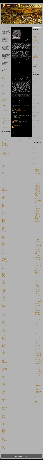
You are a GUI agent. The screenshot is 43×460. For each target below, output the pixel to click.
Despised (3, 233)
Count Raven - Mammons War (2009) (37, 251)
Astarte (3, 182)
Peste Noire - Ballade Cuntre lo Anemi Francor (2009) (38, 183)
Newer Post (14, 138)
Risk (2, 385)
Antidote (3, 172)
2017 (33, 80)
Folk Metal (34, 37)
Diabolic (3, 237)
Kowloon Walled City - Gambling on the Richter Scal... (38, 174)
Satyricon (3, 392)
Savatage (3, 393)
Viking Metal (35, 64)
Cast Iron (3, 202)
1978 (33, 131)
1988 (33, 117)
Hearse (3, 275)
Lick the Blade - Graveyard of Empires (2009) (37, 196)
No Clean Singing (4, 154)
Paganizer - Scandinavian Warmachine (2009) (38, 293)
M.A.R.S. (3, 323)
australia (17, 110)
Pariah (2, 367)
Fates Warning (4, 258)
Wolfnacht (3, 438)
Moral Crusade (4, 338)
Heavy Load (3, 276)
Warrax (3, 432)
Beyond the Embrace (4, 190)
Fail (33, 71)
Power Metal (35, 56)
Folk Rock (34, 38)
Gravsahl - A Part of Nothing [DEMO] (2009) (37, 206)
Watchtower (3, 433)
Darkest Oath (3, 218)
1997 (33, 105)
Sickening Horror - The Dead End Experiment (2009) (38, 299)
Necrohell (3, 345)
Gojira (2, 267)
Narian (4, 118)
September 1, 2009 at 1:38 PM (18, 122)
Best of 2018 (3, 82)
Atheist (3, 183)
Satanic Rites (3, 391)
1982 (33, 124)
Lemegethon (3, 312)
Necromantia (3, 346)
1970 (33, 140)
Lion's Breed (3, 319)
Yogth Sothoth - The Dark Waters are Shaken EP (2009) (37, 315)
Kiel (3, 115)
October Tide (3, 359)
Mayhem (3, 328)
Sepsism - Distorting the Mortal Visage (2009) (37, 310)
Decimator (3, 226)
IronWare (3, 293)
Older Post (29, 138)
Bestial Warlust (4, 189)
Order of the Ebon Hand (5, 363)
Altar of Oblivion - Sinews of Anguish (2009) (38, 364)
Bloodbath (3, 194)
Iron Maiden (3, 292)
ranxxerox (4, 128)
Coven (2, 207)
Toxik (2, 416)
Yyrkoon (3, 445)
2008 (33, 90)
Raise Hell (3, 378)
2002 (33, 97)
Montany (3, 337)
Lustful (2, 322)
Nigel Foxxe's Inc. (4, 351)
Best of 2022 (3, 79)
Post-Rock (34, 55)
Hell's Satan (4, 113)
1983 (33, 123)
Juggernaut (3, 299)
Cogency (3, 205)
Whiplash (3, 434)
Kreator (3, 308)
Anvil (2, 173)
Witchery (3, 437)
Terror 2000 (3, 410)
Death (2, 223)
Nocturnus (3, 354)
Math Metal (34, 48)
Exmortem (3, 254)
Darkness (3, 219)
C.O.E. (2, 204)
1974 (33, 135)
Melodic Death (35, 49)
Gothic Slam (3, 269)
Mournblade (3, 340)
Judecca (3, 298)
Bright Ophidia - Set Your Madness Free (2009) (38, 213)
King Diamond (4, 304)
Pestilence (3, 370)
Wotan (2, 439)
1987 (33, 118)
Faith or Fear (3, 257)
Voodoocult (3, 430)
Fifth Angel (3, 260)
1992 (33, 110)
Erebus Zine (3, 146)
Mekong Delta (4, 332)
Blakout (4, 105)
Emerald (3, 241)
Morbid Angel (3, 339)
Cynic (2, 214)
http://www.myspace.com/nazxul (17, 108)
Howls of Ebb (3, 100)
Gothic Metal (35, 40)
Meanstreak (3, 330)
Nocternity (3, 352)
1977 (33, 132)
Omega (3, 360)
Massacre (3, 329)
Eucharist (3, 249)
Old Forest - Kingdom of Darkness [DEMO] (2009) (38, 280)
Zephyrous (3, 448)
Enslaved (3, 245)
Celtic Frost (3, 203)
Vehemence (3, 424)
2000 (33, 99)
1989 (33, 116)
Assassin (3, 181)
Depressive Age (4, 231)
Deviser (3, 235)
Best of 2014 (3, 86)
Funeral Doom (35, 39)
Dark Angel (3, 220)
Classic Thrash (4, 143)
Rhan (3, 119)
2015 (33, 82)
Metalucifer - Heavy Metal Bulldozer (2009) (37, 260)
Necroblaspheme (4, 344)
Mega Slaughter (4, 331)
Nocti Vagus (3, 353)
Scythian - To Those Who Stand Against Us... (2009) (38, 203)
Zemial (3, 447)
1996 (33, 106)
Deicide (3, 230)
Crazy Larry (4, 106)
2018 (33, 79)
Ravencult (3, 379)
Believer (3, 188)
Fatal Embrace (4, 259)
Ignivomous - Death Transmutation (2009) (37, 340)
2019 (35, 152)
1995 (33, 107)
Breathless (3, 198)
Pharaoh (3, 371)
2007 (33, 91)
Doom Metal (35, 35)
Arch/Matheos (4, 175)
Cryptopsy (3, 212)
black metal (19, 110)
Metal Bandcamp (4, 152)
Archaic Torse (3, 176)
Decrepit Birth (3, 227)
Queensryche (3, 374)
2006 (33, 92)
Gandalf (3, 264)
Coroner (3, 206)
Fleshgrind (3, 262)
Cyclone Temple (4, 213)
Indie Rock (34, 45)
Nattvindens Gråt (4, 343)
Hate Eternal (3, 273)
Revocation (3, 383)
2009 (14, 110)
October (36, 168)
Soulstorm (3, 401)
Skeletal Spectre (4, 399)
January (36, 402)
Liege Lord (3, 315)
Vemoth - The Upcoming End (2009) (37, 306)
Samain (3, 390)
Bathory (3, 186)
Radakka (3, 377)
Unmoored (3, 418)
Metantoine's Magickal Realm (6, 153)
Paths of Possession (4, 369)
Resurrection (3, 382)
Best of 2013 (3, 87)
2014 (33, 83)
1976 (33, 133)
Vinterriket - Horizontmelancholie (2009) (38, 322)
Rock (3, 122)
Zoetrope (3, 449)
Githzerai (4, 109)
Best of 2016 (3, 84)
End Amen (3, 244)
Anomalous (3, 171)
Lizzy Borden (3, 321)
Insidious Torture (4, 289)
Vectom (3, 423)
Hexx (2, 281)
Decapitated (3, 225)
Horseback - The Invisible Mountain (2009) (38, 343)
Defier (2, 229)
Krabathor (3, 307)
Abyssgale (3, 165)
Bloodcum (3, 195)
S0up (3, 123)
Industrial (34, 46)
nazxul (25, 110)
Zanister (3, 446)
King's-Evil (3, 305)
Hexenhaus (3, 280)
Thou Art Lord (3, 413)
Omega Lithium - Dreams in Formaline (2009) (37, 219)
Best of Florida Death (4, 95)
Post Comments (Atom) (19, 140)
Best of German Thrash (5, 94)
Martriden (3, 327)
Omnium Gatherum (4, 362)
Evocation (3, 251)
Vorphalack (3, 431)
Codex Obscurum (4, 144)
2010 (33, 88)
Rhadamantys (3, 384)
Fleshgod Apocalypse (4, 261)
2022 (35, 148)
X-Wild (2, 441)
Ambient (34, 30)
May (35, 397)
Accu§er (3, 168)
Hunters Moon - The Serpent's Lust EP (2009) (37, 273)
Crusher (3, 211)
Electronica (34, 36)
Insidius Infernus (4, 290)
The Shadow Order (4, 397)
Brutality (3, 199)
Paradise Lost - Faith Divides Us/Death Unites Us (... (37, 186)
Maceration (3, 324)
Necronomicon (4, 347)
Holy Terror (3, 283)
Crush (2, 210)
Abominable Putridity (4, 164)
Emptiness (3, 243)
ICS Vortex (3, 285)
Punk (34, 58)
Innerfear (3, 288)
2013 (35, 159)
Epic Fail (34, 72)
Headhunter (3, 274)
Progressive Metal (35, 57)
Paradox (3, 366)
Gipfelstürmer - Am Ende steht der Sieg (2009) (38, 171)
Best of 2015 (3, 85)
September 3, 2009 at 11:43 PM (18, 133)
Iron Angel (3, 291)
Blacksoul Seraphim (4, 99)
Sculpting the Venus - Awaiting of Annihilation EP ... (37, 369)
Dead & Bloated (4, 222)
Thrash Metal (35, 63)
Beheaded (3, 187)
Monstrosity (3, 336)
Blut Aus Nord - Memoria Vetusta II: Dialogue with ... (38, 392)
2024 (35, 146)
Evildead (3, 250)
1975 (33, 134)
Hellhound (3, 277)
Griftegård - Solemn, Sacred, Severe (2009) (37, 222)
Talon (2, 405)
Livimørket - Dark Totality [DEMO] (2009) (37, 283)
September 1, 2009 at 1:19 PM (18, 117)
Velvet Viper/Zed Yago (5, 426)
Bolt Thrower (3, 196)
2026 (35, 143)
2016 (33, 81)
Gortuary (3, 268)
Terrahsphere (3, 409)
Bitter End (3, 191)
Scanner (3, 394)
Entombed (3, 246)
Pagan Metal (35, 54)
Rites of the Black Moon (5, 155)
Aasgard (3, 163)
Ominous (3, 361)
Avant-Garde (35, 31)
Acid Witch (3, 167)
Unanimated (3, 417)
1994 (33, 108)
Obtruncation (3, 358)
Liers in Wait (3, 316)
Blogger (26, 456)
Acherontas (3, 166)
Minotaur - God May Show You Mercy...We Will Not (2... (38, 296)
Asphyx (3, 179)
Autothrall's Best (4, 93)
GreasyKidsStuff (5, 110)
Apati (2, 174)
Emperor (3, 242)
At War (3, 180)
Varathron (3, 422)
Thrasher (3, 414)
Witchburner (3, 436)
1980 (33, 126)
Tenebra (3, 408)
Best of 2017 (3, 83)
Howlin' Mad (3, 284)
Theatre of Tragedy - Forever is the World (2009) (38, 237)
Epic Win (23, 110)
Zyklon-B (3, 452)
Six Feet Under (4, 398)
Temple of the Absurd (4, 407)
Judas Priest (3, 297)
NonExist (3, 355)
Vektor (3, 425)
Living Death (3, 320)
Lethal (2, 313)
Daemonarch (3, 215)
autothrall (15, 120)
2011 (35, 162)
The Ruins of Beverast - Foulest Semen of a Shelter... (38, 263)
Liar (2, 314)
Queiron (3, 375)
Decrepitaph (3, 228)
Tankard (3, 406)
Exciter (3, 252)
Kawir (2, 301)
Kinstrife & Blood (4, 306)
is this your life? (16, 125)
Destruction (3, 234)
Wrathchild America (4, 440)
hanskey (4, 126)
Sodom (3, 400)
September (36, 169)
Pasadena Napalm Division (5, 368)
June (35, 396)
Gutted (2, 272)
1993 (33, 109)
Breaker (3, 197)
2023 (35, 147)
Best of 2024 (3, 77)
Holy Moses (3, 282)
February (36, 401)
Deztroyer (3, 236)
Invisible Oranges (4, 151)
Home (22, 138)
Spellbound (3, 402)
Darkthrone (3, 221)
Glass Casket (3, 266)
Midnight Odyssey (4, 335)
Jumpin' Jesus (3, 300)
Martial (34, 47)
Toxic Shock (3, 415)
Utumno (3, 421)
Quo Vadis (3, 376)
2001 (33, 98)
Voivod (3, 429)
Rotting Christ (3, 386)
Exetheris (3, 253)
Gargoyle (3, 265)
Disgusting (3, 238)
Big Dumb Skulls (4, 142)
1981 (33, 125)
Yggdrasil (3, 444)
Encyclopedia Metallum (5, 145)
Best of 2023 (3, 78)
